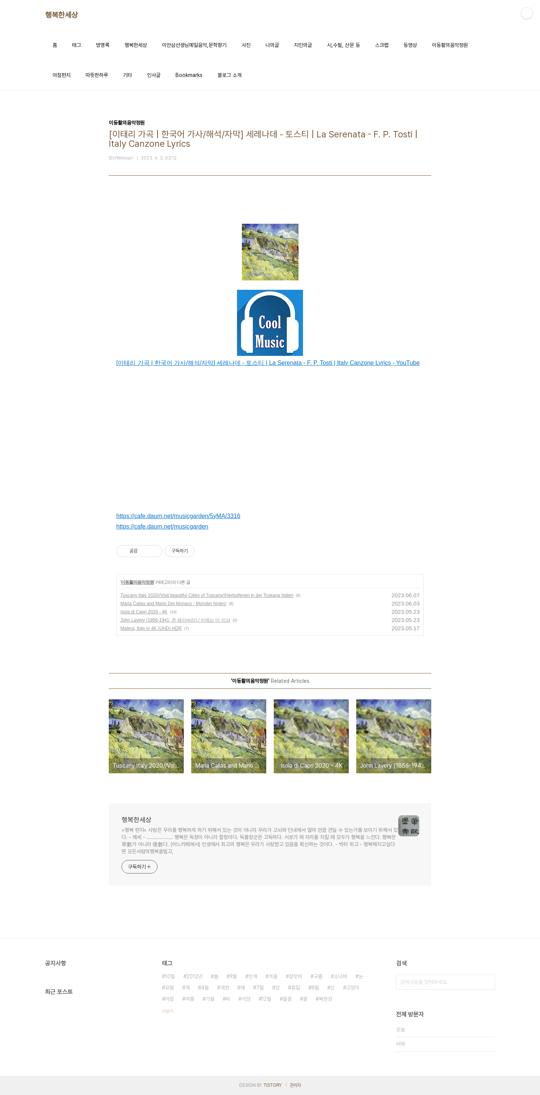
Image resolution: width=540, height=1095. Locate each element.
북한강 (325, 999)
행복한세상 (61, 15)
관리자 (295, 1085)
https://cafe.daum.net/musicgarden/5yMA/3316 (178, 516)
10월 (170, 976)
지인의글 (303, 45)
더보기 (167, 1011)
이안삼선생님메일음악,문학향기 (194, 45)
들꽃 (287, 999)
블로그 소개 (230, 75)
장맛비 (295, 976)
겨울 (273, 976)
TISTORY (272, 1085)
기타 (127, 75)
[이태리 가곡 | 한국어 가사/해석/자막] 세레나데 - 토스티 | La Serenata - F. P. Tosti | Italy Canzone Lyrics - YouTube (268, 363)
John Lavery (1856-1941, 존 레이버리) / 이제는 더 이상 (175, 620)
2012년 (194, 976)
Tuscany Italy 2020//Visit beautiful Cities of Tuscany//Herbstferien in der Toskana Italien (206, 595)
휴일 (295, 988)
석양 (246, 999)
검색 (487, 982)
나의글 (272, 45)
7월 (260, 988)
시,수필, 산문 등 (343, 45)
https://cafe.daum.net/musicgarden (162, 526)
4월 (205, 988)
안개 (252, 976)
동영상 (410, 45)
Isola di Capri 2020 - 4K (143, 612)
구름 (318, 976)
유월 (169, 988)
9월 (233, 976)
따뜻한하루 (97, 75)
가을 (210, 999)
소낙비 (340, 976)
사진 (246, 45)
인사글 (153, 75)
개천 (224, 988)
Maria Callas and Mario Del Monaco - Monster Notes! (173, 603)
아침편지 (61, 75)
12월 (267, 999)
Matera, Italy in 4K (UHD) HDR (151, 628)
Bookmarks (189, 75)
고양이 (353, 988)
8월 (315, 988)
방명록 (103, 45)
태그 (76, 45)
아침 (169, 999)
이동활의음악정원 (450, 45)
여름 (189, 999)
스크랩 (381, 45)
